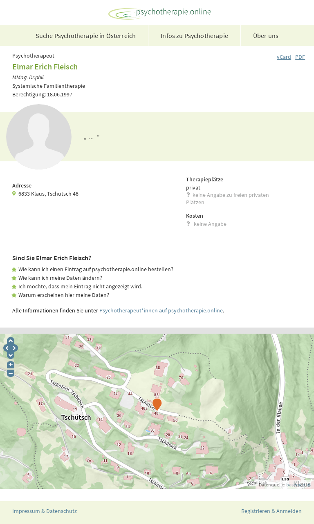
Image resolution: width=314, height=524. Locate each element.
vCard (284, 56)
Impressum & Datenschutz (44, 511)
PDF (300, 56)
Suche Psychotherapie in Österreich (86, 35)
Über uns (265, 35)
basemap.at (298, 485)
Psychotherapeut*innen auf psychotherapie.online (161, 310)
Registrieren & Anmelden (271, 511)
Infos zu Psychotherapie (194, 35)
